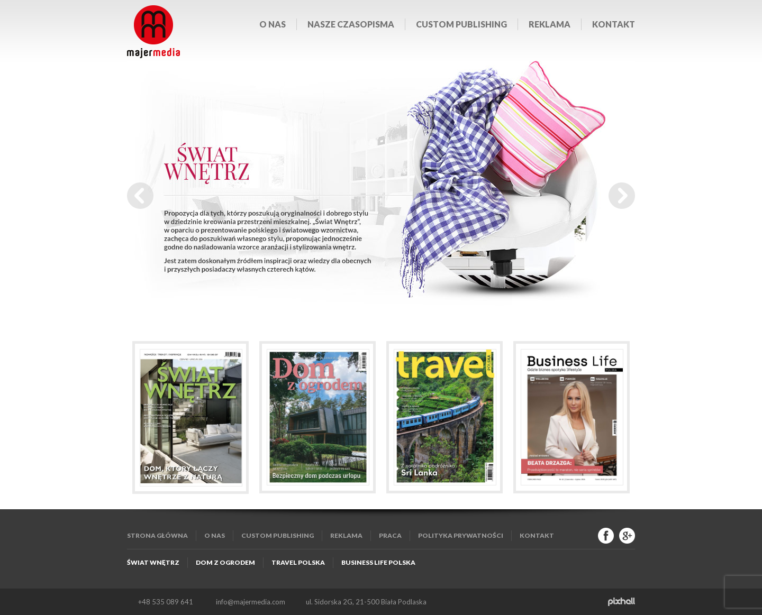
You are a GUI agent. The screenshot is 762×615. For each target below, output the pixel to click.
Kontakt (613, 24)
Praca (390, 535)
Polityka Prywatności (460, 535)
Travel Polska (298, 562)
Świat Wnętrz (153, 562)
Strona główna (157, 535)
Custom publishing (461, 24)
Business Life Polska (378, 562)
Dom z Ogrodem (225, 562)
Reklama (549, 24)
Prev (140, 195)
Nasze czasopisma (350, 24)
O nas (272, 24)
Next (622, 195)
